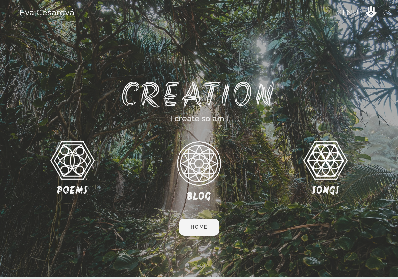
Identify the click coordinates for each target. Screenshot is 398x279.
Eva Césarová (47, 12)
